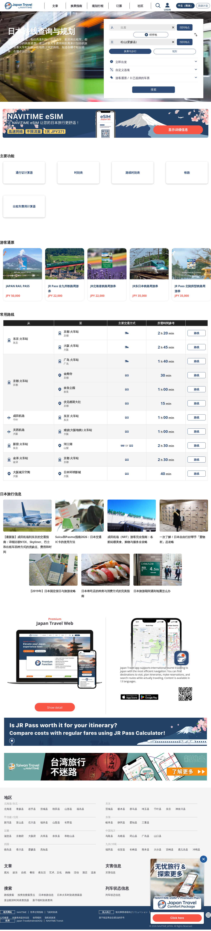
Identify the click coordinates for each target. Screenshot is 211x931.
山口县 (157, 836)
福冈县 (109, 849)
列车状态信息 (112, 894)
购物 (67, 872)
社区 (140, 6)
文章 (55, 6)
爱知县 (133, 822)
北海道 (8, 809)
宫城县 (44, 809)
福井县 (44, 822)
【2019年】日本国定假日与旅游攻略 (52, 591)
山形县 (68, 809)
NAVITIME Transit (54, 920)
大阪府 (32, 836)
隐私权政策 (50, 917)
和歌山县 (70, 836)
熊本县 (145, 849)
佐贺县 (121, 849)
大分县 (157, 849)
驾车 (174, 51)
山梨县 (56, 822)
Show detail (54, 708)
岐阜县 (109, 822)
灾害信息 (110, 872)
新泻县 (8, 822)
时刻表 (78, 173)
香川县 (20, 849)
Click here (177, 917)
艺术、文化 (55, 872)
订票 (119, 6)
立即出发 (121, 62)
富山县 (20, 822)
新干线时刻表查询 (42, 900)
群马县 (133, 809)
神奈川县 (181, 809)
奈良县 (56, 836)
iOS (40, 920)
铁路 (187, 173)
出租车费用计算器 (24, 206)
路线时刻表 (133, 173)
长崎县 (133, 849)
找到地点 (185, 27)
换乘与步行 (130, 51)
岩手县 (32, 809)
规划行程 (97, 6)
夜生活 (42, 872)
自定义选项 (122, 70)
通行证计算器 (24, 173)
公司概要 (4, 917)
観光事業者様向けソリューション (132, 912)
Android (34, 920)
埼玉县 (145, 809)
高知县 (44, 849)
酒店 (84, 872)
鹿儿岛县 (183, 849)
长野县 (68, 822)
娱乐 (15, 872)
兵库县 (44, 836)
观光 (6, 872)
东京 (168, 809)
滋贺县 (8, 836)
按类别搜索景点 (26, 894)
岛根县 (121, 836)
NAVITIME (22, 912)
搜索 (153, 89)
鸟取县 (109, 836)
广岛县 (145, 836)
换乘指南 (76, 6)
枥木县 (121, 809)
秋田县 (56, 809)
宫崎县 (169, 849)
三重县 (145, 822)
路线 (196, 333)
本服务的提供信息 (20, 917)
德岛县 (8, 849)
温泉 (93, 872)
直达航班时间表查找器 (16, 900)
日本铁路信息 (46, 894)
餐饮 (32, 872)
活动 (76, 872)
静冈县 (121, 822)
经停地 (151, 34)
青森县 (20, 809)
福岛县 (80, 809)
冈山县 (133, 836)
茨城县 (109, 809)
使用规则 (37, 917)
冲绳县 (196, 849)
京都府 (20, 836)
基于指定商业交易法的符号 (112, 917)
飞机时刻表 (52, 912)
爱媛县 (32, 849)
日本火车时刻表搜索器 (69, 894)
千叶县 (157, 809)
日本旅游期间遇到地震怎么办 (151, 591)
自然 (23, 872)
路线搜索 (9, 894)
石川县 (32, 822)
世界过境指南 (36, 912)
